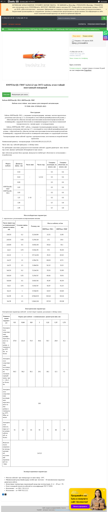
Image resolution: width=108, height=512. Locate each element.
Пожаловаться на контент (63, 510)
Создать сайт (24, 1)
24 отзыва (104, 1)
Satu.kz (63, 508)
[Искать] (104, 18)
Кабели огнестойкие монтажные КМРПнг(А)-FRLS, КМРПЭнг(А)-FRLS (31, 29)
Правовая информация (96, 24)
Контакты (82, 24)
